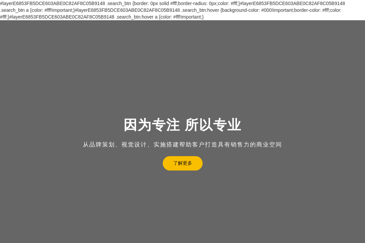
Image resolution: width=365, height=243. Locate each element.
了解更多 (182, 163)
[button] (8, 142)
